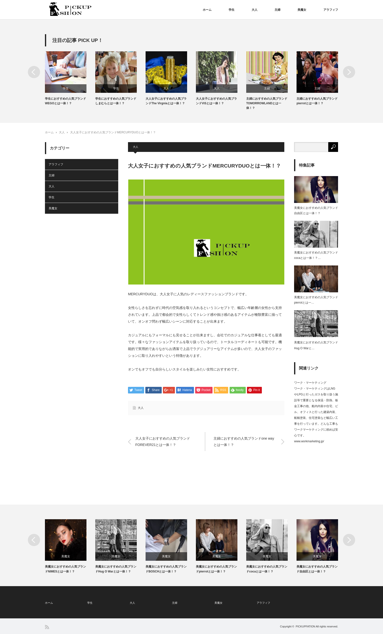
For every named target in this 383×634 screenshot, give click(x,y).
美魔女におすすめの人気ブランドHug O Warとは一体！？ (115, 569)
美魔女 (302, 9)
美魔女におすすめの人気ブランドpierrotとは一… (316, 300)
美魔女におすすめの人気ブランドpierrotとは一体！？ (216, 569)
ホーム (207, 9)
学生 (231, 9)
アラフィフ (330, 9)
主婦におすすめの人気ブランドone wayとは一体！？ (243, 441)
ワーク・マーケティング (310, 382)
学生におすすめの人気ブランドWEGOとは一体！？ (65, 101)
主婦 (277, 9)
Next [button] (349, 72)
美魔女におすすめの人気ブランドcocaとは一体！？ (266, 569)
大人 (254, 9)
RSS (47, 627)
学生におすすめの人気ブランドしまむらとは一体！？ (115, 101)
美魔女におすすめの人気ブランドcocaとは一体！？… (316, 255)
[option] (70, 78)
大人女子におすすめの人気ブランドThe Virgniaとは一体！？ (166, 101)
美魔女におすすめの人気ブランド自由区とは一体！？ (316, 210)
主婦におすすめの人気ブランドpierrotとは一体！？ (317, 101)
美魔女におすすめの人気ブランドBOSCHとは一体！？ (166, 569)
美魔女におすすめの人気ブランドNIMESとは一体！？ (65, 569)
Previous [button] (34, 72)
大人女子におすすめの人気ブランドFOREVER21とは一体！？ (162, 441)
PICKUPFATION (305, 626)
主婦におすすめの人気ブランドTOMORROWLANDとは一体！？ (266, 103)
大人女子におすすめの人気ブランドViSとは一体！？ (216, 101)
